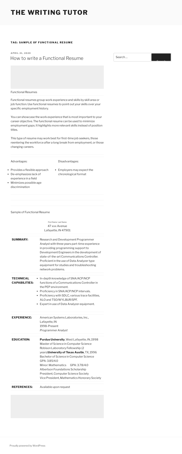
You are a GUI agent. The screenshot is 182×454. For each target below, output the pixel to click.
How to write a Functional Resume (46, 58)
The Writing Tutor (49, 12)
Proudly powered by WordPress (27, 445)
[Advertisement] (57, 77)
